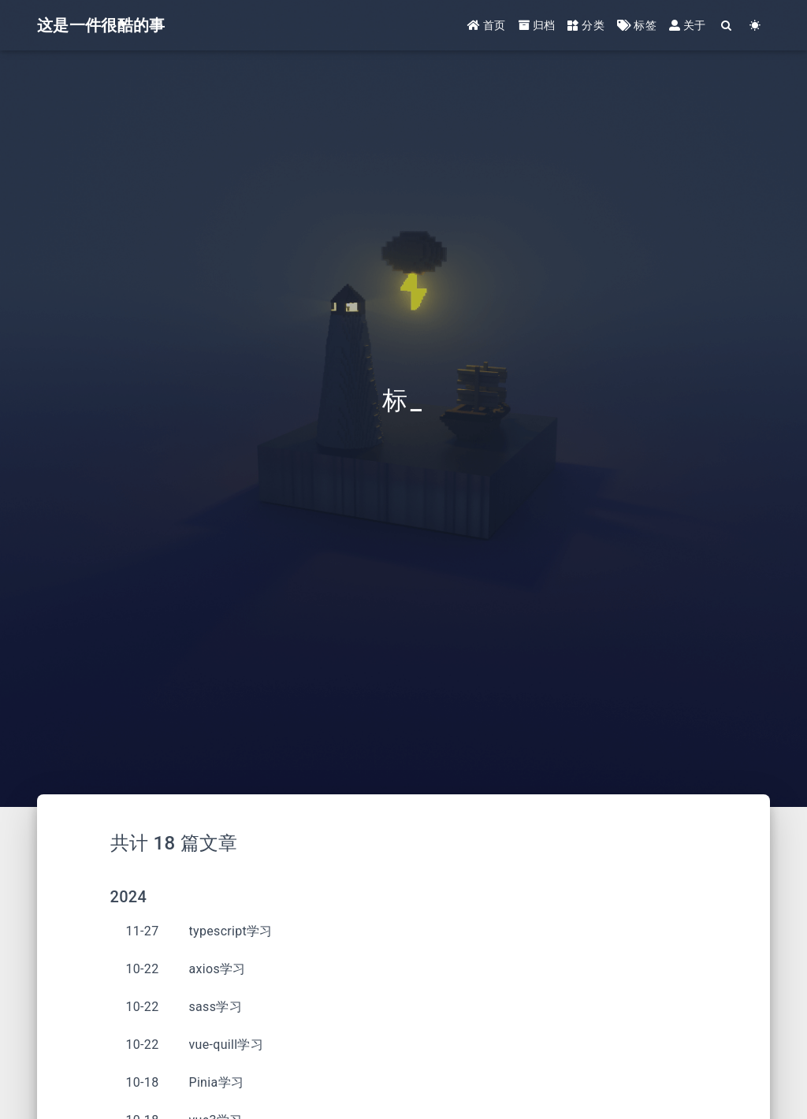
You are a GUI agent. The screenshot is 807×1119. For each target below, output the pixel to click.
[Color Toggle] (755, 25)
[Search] (727, 25)
